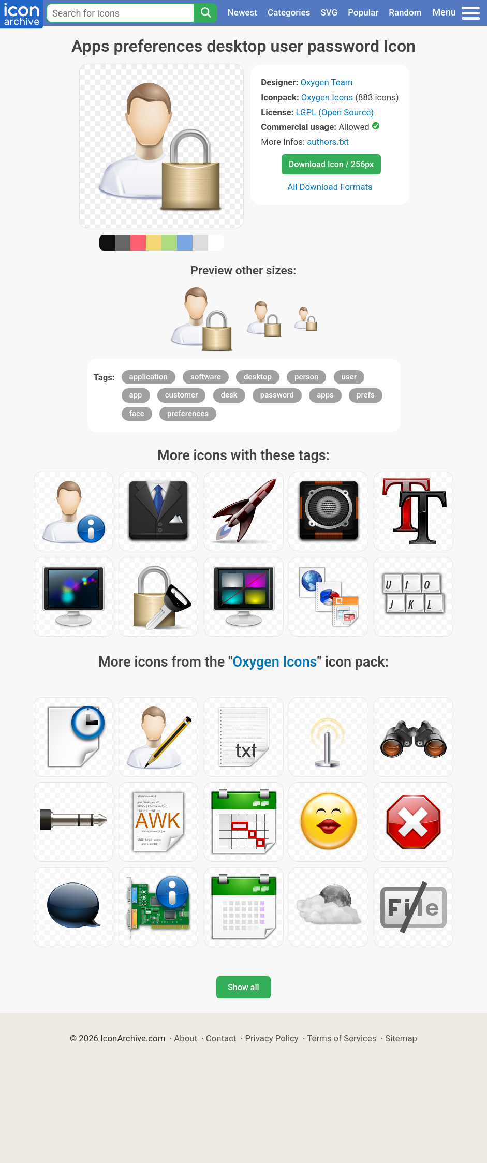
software (205, 376)
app (135, 395)
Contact (221, 1038)
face (136, 413)
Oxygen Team (326, 82)
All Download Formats (330, 187)
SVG (329, 12)
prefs (366, 395)
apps (325, 395)
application (148, 376)
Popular (363, 12)
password (277, 395)
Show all (243, 987)
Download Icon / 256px (331, 164)
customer (181, 395)
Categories (289, 12)
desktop (258, 376)
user (349, 376)
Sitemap (401, 1038)
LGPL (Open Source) (335, 112)
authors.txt (328, 142)
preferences (188, 413)
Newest (242, 12)
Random (405, 12)
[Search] (205, 13)
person (306, 376)
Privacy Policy (271, 1038)
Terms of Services (341, 1038)
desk (229, 395)
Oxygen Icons (327, 97)
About (185, 1038)
